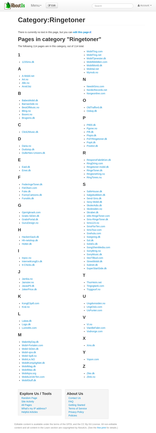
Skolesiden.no (94, 208)
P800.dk (91, 125)
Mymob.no (92, 72)
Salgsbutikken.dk (96, 194)
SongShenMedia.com (98, 247)
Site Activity (27, 401)
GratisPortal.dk (30, 219)
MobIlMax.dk (29, 369)
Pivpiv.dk (91, 135)
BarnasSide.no (30, 104)
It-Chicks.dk (28, 264)
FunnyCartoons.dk (32, 194)
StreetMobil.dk (94, 261)
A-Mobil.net (28, 76)
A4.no (25, 79)
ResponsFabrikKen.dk (99, 160)
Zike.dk (91, 373)
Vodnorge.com (94, 331)
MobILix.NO (28, 359)
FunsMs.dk (28, 198)
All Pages (26, 405)
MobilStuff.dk (29, 380)
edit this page (81, 32)
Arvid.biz (26, 86)
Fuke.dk (26, 191)
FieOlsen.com (29, 187)
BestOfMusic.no (30, 107)
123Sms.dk (28, 62)
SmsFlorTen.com (96, 226)
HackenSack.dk (30, 236)
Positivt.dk (92, 146)
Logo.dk (26, 324)
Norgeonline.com (96, 93)
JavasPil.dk (28, 285)
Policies (73, 415)
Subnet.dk (92, 264)
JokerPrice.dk (29, 289)
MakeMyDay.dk (30, 341)
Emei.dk (26, 170)
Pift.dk (90, 132)
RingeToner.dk (94, 170)
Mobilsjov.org (29, 373)
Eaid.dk (26, 167)
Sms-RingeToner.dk (97, 219)
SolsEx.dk (92, 243)
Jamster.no (28, 282)
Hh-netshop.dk (30, 240)
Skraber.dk (92, 212)
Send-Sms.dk (94, 198)
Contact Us (75, 398)
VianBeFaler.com (96, 327)
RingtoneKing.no (96, 174)
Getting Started (77, 405)
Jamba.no (27, 278)
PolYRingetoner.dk (97, 139)
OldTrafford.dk (94, 107)
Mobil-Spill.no (29, 355)
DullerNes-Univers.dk (33, 153)
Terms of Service (78, 408)
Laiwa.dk (26, 320)
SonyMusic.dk (94, 254)
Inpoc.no (26, 257)
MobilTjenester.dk (96, 58)
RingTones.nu (94, 177)
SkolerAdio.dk (94, 205)
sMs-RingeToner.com (98, 215)
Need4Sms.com (95, 86)
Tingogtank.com (95, 285)
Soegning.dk (93, 236)
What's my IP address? (34, 408)
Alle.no (25, 83)
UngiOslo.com (94, 306)
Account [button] (145, 5)
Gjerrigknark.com (31, 212)
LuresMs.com (29, 327)
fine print (101, 427)
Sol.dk (90, 240)
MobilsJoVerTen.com (33, 376)
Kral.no (26, 306)
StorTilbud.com (95, 257)
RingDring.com (95, 163)
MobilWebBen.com (97, 62)
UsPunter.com (94, 310)
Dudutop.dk (28, 149)
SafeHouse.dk (94, 191)
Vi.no (89, 324)
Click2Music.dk (30, 132)
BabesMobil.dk (30, 100)
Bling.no (26, 111)
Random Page (29, 398)
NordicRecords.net (97, 90)
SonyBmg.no (94, 250)
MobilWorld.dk (94, 65)
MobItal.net (93, 69)
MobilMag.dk (29, 366)
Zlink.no (91, 376)
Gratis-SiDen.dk (30, 215)
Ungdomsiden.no (96, 303)
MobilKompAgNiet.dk (33, 362)
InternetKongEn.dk (32, 261)
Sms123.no (93, 222)
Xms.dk (91, 345)
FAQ (71, 401)
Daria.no (26, 146)
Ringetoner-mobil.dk (98, 167)
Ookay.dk (92, 111)
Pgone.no (92, 128)
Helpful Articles (29, 412)
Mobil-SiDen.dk (30, 348)
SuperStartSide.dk (97, 268)
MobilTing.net (94, 55)
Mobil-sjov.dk (29, 352)
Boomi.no (27, 114)
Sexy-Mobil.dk (94, 201)
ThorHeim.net (94, 282)
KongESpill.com (30, 303)
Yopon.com (93, 359)
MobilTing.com (95, 51)
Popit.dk (91, 142)
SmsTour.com (94, 229)
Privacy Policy (76, 412)
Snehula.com (94, 233)
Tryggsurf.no (93, 289)
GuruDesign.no (30, 222)
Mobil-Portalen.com (32, 345)
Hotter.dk (27, 243)
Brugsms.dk (28, 118)
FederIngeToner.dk (32, 184)
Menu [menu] (36, 5)
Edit (52, 5)
